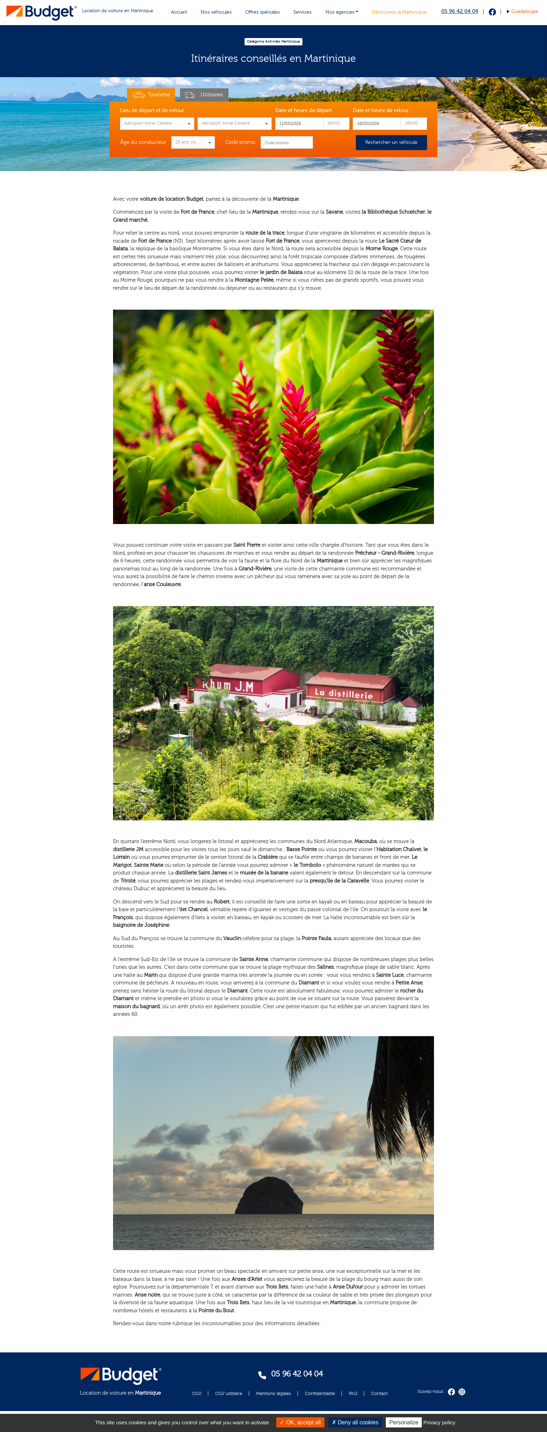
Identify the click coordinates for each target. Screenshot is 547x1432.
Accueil (179, 12)
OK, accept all (300, 1422)
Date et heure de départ (303, 110)
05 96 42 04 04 (459, 11)
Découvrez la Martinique (399, 12)
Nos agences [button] (339, 12)
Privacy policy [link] (440, 1422)
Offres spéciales (262, 12)
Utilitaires (204, 95)
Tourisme (151, 95)
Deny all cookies (355, 1422)
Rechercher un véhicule (391, 142)
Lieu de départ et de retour (152, 110)
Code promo (240, 142)
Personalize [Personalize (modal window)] (404, 1422)
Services (302, 12)
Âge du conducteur (143, 142)
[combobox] (157, 123)
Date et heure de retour (381, 110)
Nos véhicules (216, 12)
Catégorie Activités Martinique (273, 41)
